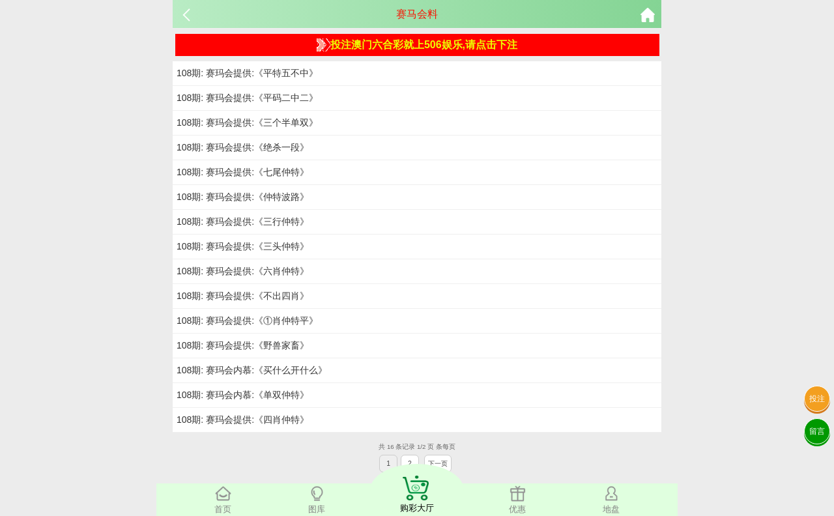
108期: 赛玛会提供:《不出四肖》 (243, 296)
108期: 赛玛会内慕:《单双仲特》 (243, 395)
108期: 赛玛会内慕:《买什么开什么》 (252, 370)
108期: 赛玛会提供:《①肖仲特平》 (247, 320)
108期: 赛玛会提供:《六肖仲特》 (243, 271)
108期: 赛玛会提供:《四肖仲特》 (243, 419)
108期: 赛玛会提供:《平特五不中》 (247, 73)
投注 (817, 398)
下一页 (438, 463)
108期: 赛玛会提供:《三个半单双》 (247, 122)
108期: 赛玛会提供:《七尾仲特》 (243, 172)
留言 (817, 431)
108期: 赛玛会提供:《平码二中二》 (247, 98)
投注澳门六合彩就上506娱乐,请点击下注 (417, 44)
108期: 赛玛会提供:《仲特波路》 (243, 197)
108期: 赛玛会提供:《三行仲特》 (243, 221)
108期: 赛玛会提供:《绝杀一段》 (243, 147)
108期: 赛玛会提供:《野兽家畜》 (243, 345)
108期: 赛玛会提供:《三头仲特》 (243, 246)
